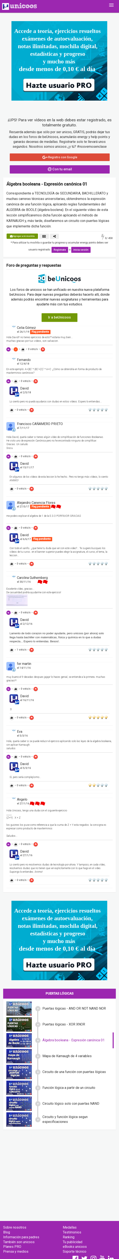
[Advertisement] (59, 1163)
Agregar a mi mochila (22, 236)
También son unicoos (19, 1242)
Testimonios (72, 1232)
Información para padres (21, 1237)
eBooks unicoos (75, 1247)
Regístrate (60, 249)
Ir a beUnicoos (59, 317)
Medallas (70, 1227)
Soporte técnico (74, 1251)
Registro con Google (59, 157)
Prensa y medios (15, 1251)
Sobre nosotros (14, 1227)
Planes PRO (12, 1247)
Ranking (68, 1237)
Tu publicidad (72, 1242)
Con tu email (60, 169)
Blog (6, 1232)
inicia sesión (80, 249)
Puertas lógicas (59, 993)
